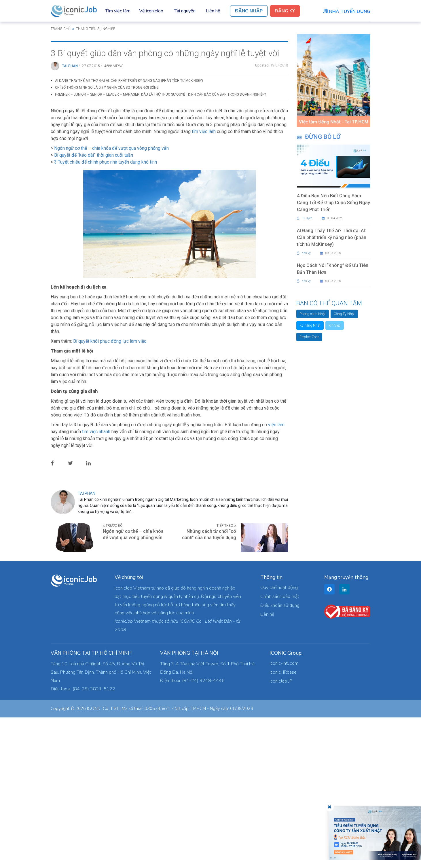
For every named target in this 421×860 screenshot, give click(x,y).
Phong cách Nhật (312, 314)
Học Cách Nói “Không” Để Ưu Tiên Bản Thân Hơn (332, 269)
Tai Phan (70, 209)
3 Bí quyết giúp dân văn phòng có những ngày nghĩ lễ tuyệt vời (165, 196)
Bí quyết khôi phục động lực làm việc (109, 483)
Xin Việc (335, 325)
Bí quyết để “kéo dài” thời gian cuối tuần (93, 297)
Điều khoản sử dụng (279, 748)
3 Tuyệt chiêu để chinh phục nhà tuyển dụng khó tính (105, 304)
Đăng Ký (285, 11)
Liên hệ (213, 11)
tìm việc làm (204, 274)
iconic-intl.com (284, 806)
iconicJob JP (281, 824)
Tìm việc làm (117, 11)
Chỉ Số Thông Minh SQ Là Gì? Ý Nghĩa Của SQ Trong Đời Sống (107, 230)
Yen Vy (304, 253)
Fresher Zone (309, 337)
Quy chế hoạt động (279, 730)
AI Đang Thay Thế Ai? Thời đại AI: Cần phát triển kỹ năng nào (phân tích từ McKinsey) (129, 223)
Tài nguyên (185, 11)
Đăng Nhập (249, 11)
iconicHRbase (283, 815)
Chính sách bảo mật (279, 739)
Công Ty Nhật (344, 314)
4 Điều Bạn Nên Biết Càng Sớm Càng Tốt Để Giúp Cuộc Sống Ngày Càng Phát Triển (333, 202)
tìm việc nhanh (96, 574)
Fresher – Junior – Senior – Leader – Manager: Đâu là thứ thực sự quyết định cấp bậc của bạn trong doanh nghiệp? (160, 237)
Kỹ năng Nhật (310, 325)
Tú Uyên (304, 218)
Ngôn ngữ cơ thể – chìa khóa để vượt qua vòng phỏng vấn (111, 290)
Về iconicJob (151, 11)
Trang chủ (61, 29)
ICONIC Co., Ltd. (103, 851)
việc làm (276, 567)
